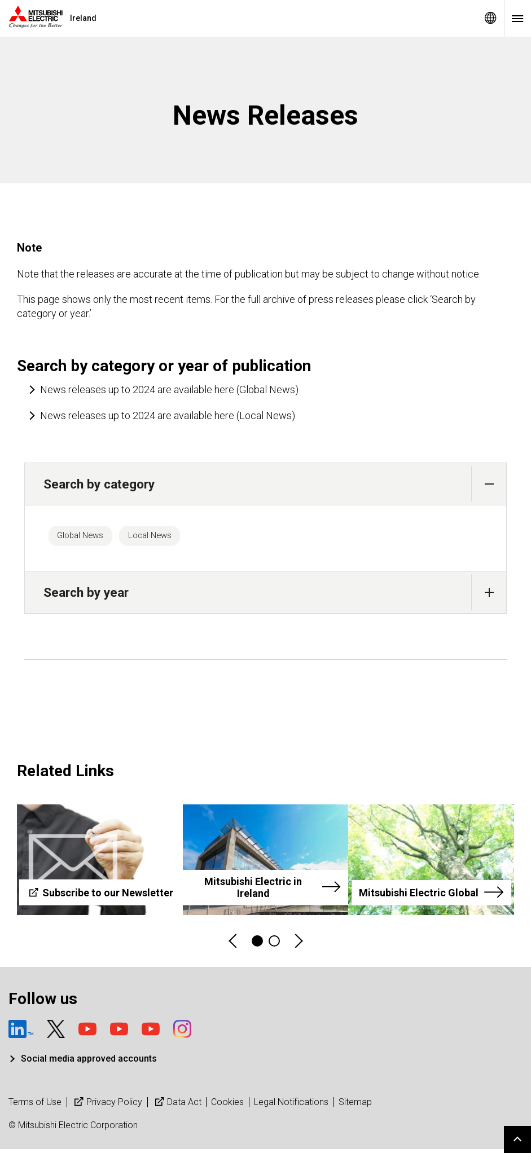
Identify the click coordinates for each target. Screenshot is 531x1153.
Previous (233, 945)
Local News (170, 537)
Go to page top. (517, 1139)
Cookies (227, 1106)
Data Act (176, 1106)
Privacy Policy (107, 1106)
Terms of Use (35, 1106)
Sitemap (355, 1106)
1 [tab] (257, 944)
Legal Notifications (291, 1106)
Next (298, 945)
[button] (489, 483)
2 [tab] (274, 944)
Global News (87, 537)
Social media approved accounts (89, 1063)
